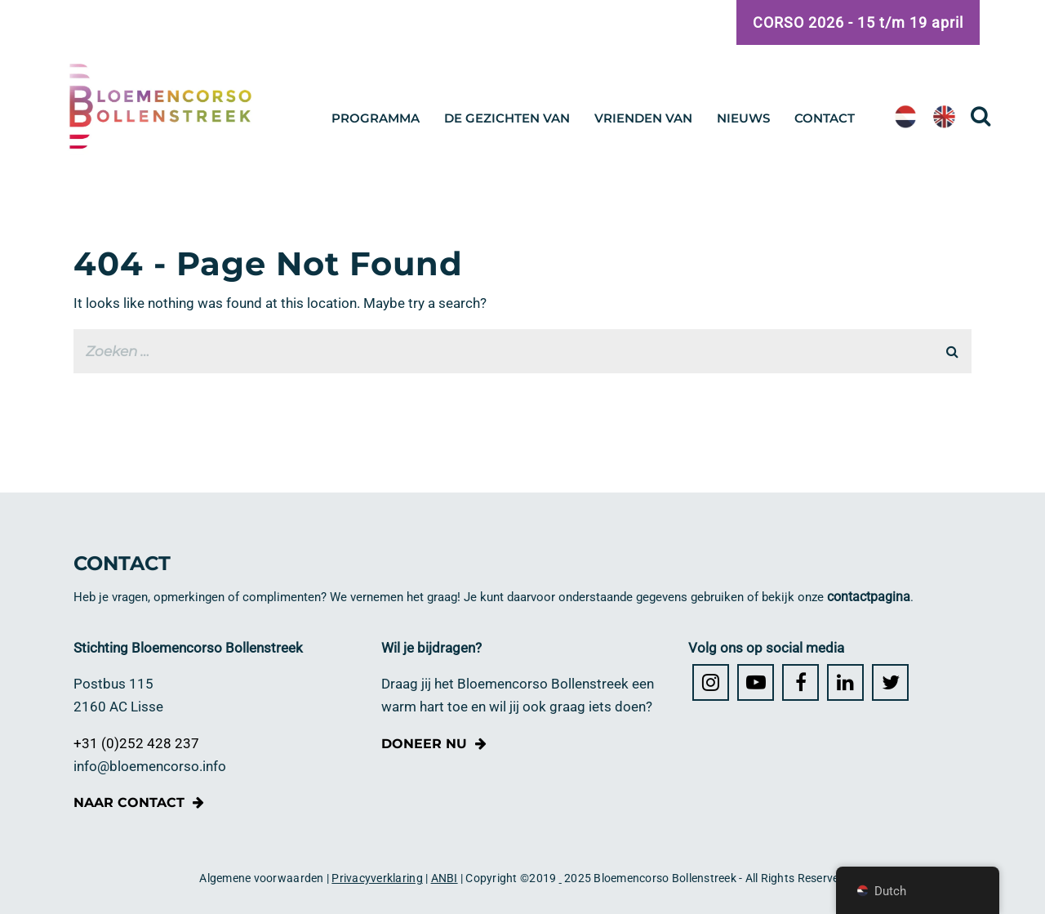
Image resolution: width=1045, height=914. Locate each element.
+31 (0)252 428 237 (136, 743)
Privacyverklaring (376, 878)
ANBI (444, 878)
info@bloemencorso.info (149, 766)
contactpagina (868, 596)
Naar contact (129, 802)
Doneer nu (424, 743)
